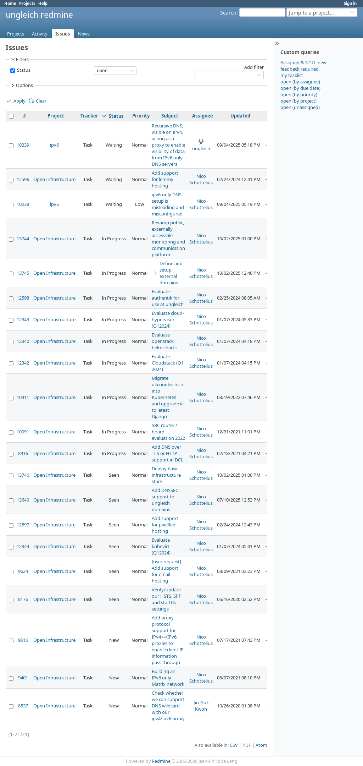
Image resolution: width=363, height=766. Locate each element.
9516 (23, 640)
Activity (40, 34)
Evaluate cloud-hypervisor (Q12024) (168, 319)
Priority (141, 116)
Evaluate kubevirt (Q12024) (161, 546)
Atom (261, 745)
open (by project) (298, 101)
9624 (23, 571)
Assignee (202, 116)
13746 (23, 475)
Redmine (161, 761)
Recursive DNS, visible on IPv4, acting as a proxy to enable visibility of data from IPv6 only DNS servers (168, 144)
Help (43, 3)
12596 (23, 179)
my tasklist (291, 75)
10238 (23, 204)
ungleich (201, 145)
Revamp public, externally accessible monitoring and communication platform (168, 238)
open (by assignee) (300, 81)
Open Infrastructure (54, 179)
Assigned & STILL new (303, 62)
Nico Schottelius (201, 179)
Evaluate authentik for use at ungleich (168, 297)
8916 (23, 453)
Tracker (89, 116)
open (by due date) (300, 88)
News (84, 34)
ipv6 (54, 145)
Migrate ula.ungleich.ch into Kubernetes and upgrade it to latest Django (167, 397)
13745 (23, 273)
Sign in (350, 3)
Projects (27, 3)
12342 (23, 363)
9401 (23, 677)
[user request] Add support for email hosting (166, 571)
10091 (23, 431)
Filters (19, 59)
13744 (23, 238)
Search (228, 12)
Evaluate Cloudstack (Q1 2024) (168, 362)
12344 (23, 546)
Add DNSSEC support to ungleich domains (165, 500)
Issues (62, 34)
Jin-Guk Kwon (201, 705)
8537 (23, 705)
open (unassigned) (300, 107)
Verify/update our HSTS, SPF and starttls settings (166, 599)
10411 (23, 397)
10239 (23, 145)
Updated (240, 116)
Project (56, 116)
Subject (169, 116)
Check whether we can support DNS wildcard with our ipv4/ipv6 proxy (168, 706)
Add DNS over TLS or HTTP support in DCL (167, 453)
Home (10, 3)
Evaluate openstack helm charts (164, 341)
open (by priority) (298, 94)
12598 (23, 298)
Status (23, 70)
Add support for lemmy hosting (165, 179)
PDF (246, 745)
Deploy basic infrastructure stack (166, 475)
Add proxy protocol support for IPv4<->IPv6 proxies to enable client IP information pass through (168, 640)
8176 (23, 599)
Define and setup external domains (171, 273)
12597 (23, 524)
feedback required (299, 69)
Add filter (254, 67)
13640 (23, 500)
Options (21, 85)
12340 (23, 341)
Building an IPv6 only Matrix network (168, 677)
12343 (23, 319)
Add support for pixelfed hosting (165, 524)
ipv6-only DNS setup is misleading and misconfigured (168, 204)
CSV (234, 745)
